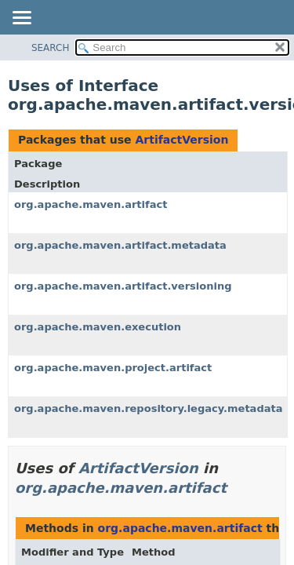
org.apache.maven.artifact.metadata (120, 245)
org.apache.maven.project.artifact (113, 368)
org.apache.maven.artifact (90, 204)
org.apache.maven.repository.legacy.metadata (148, 408)
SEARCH (50, 47)
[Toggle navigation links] (21, 19)
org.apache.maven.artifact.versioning (123, 286)
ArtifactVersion (181, 139)
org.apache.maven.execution (97, 327)
